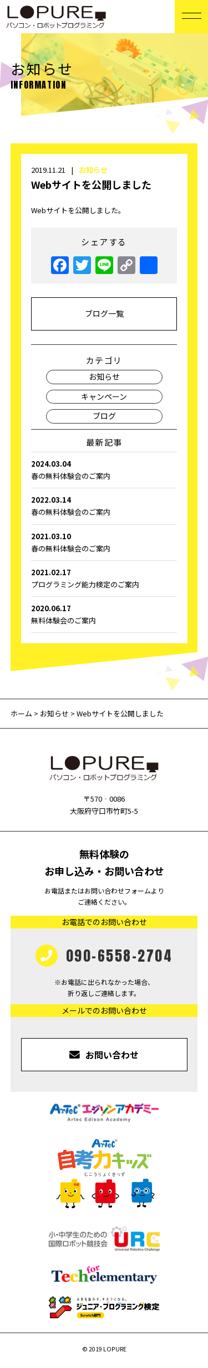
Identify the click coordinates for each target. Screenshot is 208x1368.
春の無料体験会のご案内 (104, 469)
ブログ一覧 (104, 313)
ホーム (22, 713)
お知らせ (93, 169)
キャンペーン (104, 396)
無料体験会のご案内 (104, 614)
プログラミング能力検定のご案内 (104, 578)
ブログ (104, 415)
